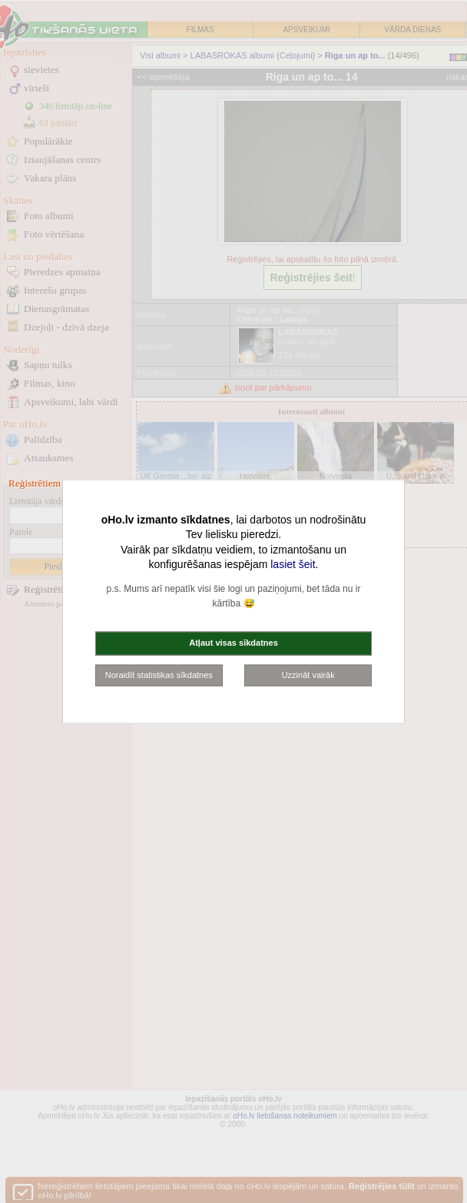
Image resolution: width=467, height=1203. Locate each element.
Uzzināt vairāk (308, 674)
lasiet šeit (292, 564)
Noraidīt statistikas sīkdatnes (159, 674)
